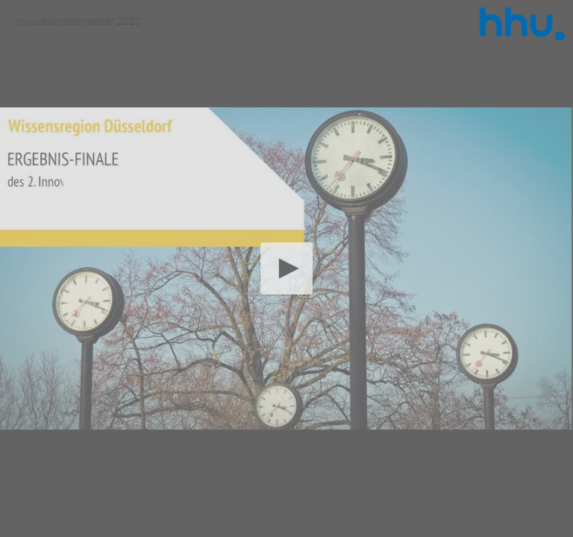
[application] (286, 268)
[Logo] (523, 23)
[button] (286, 268)
